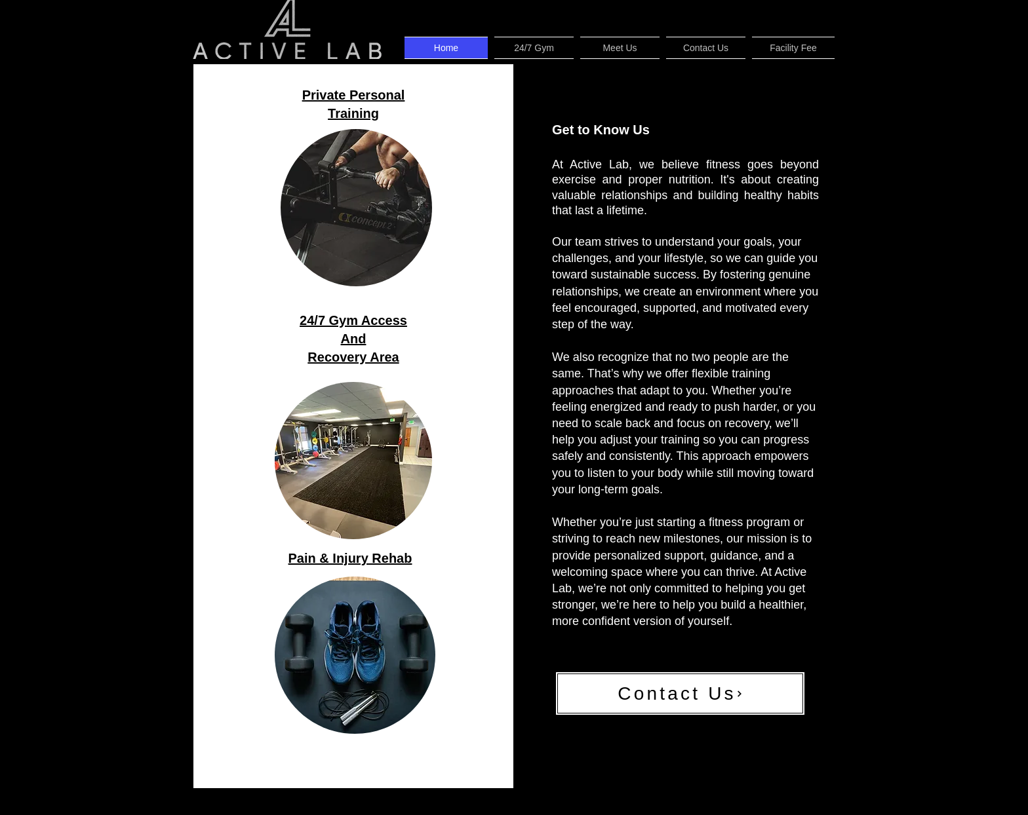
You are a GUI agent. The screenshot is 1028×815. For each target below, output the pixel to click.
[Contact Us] (680, 693)
